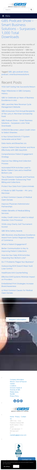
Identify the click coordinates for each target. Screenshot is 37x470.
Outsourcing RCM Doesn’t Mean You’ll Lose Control (16, 267)
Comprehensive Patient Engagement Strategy (17, 155)
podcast (4, 74)
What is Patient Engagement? (14, 244)
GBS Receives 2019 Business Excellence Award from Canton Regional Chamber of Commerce (18, 237)
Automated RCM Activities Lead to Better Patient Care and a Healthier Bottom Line (16, 170)
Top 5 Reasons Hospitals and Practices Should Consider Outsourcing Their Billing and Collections (17, 179)
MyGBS (12, 394)
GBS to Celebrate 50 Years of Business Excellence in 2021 (17, 99)
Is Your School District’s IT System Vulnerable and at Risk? (15, 138)
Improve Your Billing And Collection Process (16, 162)
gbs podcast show (20, 72)
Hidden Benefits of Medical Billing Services (15, 212)
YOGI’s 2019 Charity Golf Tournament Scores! (16, 225)
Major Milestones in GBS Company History (16, 92)
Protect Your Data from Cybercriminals (17, 186)
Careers (12, 383)
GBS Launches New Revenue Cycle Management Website (16, 105)
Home (12, 416)
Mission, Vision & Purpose (18, 381)
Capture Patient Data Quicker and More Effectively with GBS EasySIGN (18, 148)
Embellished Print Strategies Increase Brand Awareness (17, 285)
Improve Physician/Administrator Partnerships (15, 205)
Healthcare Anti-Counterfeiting (14, 273)
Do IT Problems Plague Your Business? (17, 262)
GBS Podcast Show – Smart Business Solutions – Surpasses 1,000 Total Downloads (18, 28)
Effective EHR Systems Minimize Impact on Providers (18, 278)
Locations (13, 386)
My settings (7, 466)
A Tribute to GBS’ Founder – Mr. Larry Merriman (16, 191)
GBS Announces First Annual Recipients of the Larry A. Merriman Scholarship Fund (18, 113)
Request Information (17, 319)
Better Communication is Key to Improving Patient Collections (14, 249)
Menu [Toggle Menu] (6, 16)
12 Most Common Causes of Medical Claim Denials (16, 198)
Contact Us (26, 459)
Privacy (17, 416)
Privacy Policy (14, 396)
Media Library (14, 392)
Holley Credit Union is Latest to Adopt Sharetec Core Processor (17, 218)
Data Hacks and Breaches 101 (13, 143)
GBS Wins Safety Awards (11, 231)
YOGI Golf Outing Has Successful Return (18, 87)
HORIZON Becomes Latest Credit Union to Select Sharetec (18, 131)
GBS (10, 72)
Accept (16, 466)
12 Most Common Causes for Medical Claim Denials (16, 291)
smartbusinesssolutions (19, 74)
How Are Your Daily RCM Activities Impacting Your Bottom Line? (15, 256)
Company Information (17, 379)
